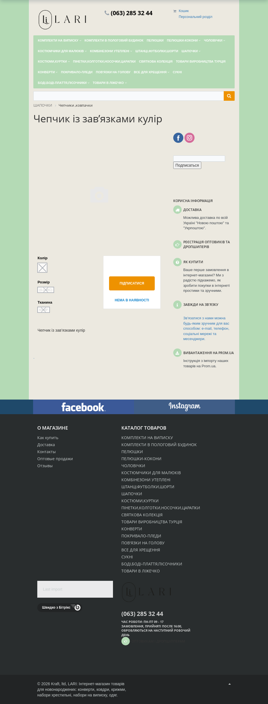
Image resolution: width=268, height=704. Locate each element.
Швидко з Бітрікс (56, 607)
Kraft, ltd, (59, 684)
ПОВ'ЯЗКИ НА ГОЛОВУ (143, 542)
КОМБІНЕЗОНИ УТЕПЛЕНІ (145, 479)
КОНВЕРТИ (131, 528)
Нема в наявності (132, 300)
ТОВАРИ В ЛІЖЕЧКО (140, 571)
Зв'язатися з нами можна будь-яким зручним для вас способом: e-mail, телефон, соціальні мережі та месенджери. (206, 328)
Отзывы (45, 465)
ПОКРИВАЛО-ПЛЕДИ (141, 535)
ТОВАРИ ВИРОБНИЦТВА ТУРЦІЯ (151, 521)
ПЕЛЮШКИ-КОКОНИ (141, 458)
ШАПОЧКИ (131, 493)
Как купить (47, 437)
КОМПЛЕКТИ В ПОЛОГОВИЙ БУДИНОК (159, 444)
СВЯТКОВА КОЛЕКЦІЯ (142, 514)
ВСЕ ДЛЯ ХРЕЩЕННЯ (140, 549)
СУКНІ (127, 556)
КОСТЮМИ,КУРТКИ (140, 500)
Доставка (46, 444)
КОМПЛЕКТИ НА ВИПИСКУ (147, 437)
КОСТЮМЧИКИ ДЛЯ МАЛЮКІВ (151, 472)
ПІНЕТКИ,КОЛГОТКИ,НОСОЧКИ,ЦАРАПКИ (160, 507)
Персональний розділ (195, 17)
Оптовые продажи (55, 458)
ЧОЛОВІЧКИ (133, 465)
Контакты (46, 451)
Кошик (184, 11)
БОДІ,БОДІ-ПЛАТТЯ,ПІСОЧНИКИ (151, 564)
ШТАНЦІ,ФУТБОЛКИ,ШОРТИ (147, 486)
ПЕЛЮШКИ (132, 451)
